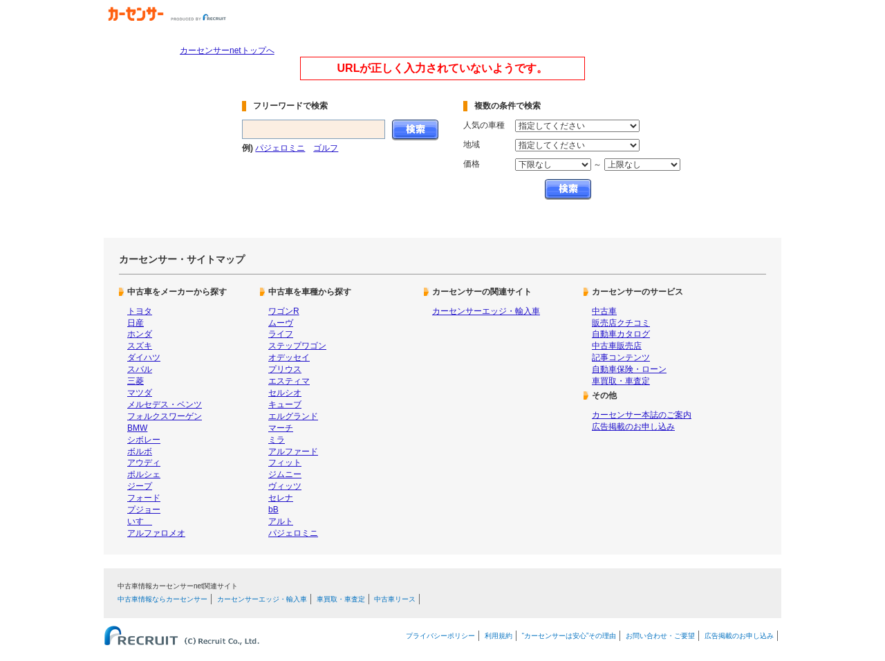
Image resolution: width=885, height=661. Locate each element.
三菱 (135, 381)
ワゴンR (283, 311)
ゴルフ (325, 148)
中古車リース (395, 599)
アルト (280, 521)
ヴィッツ (284, 486)
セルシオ (284, 393)
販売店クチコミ (621, 323)
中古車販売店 (617, 346)
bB (273, 509)
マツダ (139, 393)
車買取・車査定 (621, 381)
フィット (284, 462)
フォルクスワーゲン (164, 416)
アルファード (293, 451)
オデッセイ (289, 357)
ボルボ (139, 451)
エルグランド (293, 416)
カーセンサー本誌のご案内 (641, 415)
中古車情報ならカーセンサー (162, 599)
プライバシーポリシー (440, 636)
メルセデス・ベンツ (164, 404)
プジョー (143, 509)
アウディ (143, 462)
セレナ (280, 498)
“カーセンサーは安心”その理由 (569, 636)
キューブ (284, 404)
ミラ (276, 440)
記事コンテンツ (621, 357)
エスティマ (289, 381)
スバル (139, 369)
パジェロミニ (280, 148)
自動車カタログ (621, 334)
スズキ (139, 346)
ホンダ (139, 334)
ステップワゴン (297, 346)
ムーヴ (280, 323)
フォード (143, 498)
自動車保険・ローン (629, 369)
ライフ (280, 334)
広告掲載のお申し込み (633, 426)
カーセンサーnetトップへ (227, 50)
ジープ (139, 486)
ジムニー (284, 474)
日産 (135, 323)
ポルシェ (143, 474)
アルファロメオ (156, 533)
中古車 (604, 311)
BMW (137, 428)
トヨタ (139, 311)
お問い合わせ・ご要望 (660, 636)
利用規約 (498, 636)
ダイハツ (143, 357)
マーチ (280, 428)
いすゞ (139, 521)
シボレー (143, 440)
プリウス (284, 369)
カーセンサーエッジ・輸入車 (486, 311)
